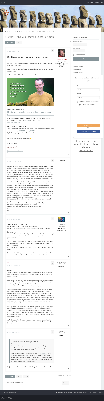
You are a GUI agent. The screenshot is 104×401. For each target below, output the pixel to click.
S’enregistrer (83, 37)
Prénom (79, 93)
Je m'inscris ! (88, 125)
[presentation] (90, 115)
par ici (27, 120)
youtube (32, 130)
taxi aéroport (43, 353)
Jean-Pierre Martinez (62, 59)
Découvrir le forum (78, 66)
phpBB (9, 397)
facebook (22, 130)
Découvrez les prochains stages (15, 151)
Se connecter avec (88, 131)
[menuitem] (3, 2)
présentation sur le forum (14, 122)
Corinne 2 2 (62, 224)
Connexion (76, 37)
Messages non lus (78, 72)
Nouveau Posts (77, 69)
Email (78, 86)
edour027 (62, 331)
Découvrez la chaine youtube (14, 152)
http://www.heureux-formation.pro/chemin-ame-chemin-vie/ (29, 113)
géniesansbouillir (61, 262)
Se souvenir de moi (80, 54)
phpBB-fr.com (11, 399)
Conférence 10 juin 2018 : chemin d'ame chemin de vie (29, 36)
